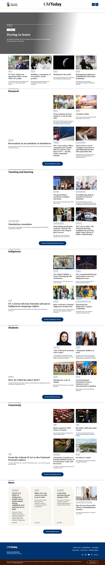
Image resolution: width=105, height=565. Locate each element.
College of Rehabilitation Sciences (84, 502)
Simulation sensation (20, 224)
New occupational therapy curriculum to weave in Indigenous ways (86, 276)
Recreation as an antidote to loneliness (29, 143)
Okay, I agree (92, 562)
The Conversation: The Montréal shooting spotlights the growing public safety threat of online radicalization (85, 231)
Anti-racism (56, 191)
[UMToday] (16, 547)
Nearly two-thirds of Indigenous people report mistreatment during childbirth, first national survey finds (18, 501)
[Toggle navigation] (96, 4)
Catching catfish (82, 114)
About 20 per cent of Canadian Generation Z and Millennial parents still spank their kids (85, 149)
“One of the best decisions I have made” (63, 352)
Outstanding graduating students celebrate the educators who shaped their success (63, 230)
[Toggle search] (93, 4)
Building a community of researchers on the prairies (41, 77)
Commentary (56, 142)
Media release (15, 490)
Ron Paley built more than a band (86, 429)
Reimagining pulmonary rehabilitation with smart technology (86, 77)
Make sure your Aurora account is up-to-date (41, 495)
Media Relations (86, 547)
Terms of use (84, 549)
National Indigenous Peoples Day (83, 301)
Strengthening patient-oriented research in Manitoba (85, 197)
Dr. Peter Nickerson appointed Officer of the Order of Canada (17, 77)
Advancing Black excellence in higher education (61, 197)
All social (96, 554)
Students (11, 29)
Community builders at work (85, 352)
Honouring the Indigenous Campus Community (84, 307)
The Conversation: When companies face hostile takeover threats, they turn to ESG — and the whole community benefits (63, 151)
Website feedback (93, 549)
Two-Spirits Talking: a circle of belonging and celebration (62, 276)
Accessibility (94, 547)
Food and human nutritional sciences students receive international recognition (86, 383)
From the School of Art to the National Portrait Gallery (29, 459)
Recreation (10, 140)
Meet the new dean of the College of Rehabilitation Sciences (86, 508)
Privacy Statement (18, 562)
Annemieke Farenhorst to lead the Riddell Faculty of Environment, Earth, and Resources (63, 461)
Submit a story (77, 547)
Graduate (33, 71)
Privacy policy (75, 549)
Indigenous (55, 271)
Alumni (10, 300)
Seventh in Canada (83, 458)
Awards (10, 71)
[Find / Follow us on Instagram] (86, 555)
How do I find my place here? (24, 380)
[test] (82, 555)
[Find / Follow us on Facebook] (91, 555)
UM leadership (56, 454)
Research (78, 71)
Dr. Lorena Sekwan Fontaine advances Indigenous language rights (29, 305)
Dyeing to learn (18, 35)
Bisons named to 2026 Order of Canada (62, 429)
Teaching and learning (13, 221)
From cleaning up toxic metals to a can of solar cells (62, 116)
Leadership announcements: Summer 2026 (63, 495)
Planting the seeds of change (61, 381)
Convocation (56, 347)
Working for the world (62, 75)
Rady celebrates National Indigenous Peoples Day (63, 306)
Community (56, 301)
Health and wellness (80, 142)
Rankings (55, 71)
